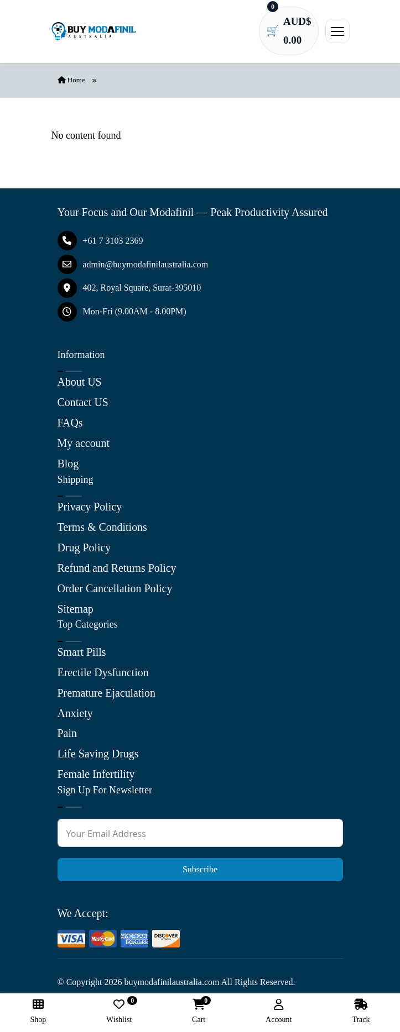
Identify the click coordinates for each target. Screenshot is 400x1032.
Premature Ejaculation (107, 688)
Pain (67, 728)
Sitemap (76, 606)
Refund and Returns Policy (117, 566)
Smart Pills (82, 649)
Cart (198, 1011)
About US (80, 384)
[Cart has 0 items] (287, 32)
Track (361, 1011)
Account (279, 1011)
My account (84, 444)
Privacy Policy (90, 507)
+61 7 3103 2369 (100, 242)
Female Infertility (97, 768)
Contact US (83, 404)
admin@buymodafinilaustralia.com (133, 266)
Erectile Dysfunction (103, 668)
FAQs (70, 424)
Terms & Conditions (103, 526)
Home (71, 82)
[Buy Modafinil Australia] (95, 32)
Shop (38, 1011)
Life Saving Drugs (98, 748)
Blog (68, 463)
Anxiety (75, 708)
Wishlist (119, 1011)
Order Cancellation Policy (115, 586)
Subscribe (200, 862)
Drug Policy (84, 546)
